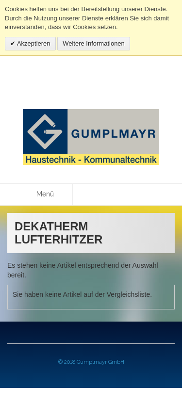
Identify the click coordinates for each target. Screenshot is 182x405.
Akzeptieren (33, 43)
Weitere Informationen (94, 43)
